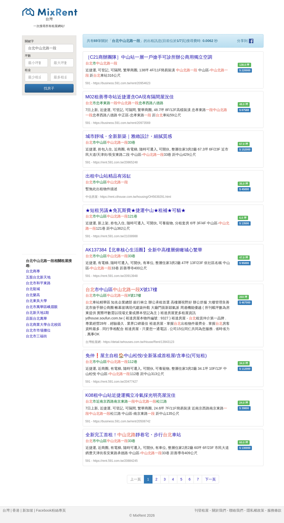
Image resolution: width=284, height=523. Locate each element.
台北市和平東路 (38, 283)
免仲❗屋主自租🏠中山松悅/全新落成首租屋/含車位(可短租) (146, 355)
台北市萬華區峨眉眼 (42, 307)
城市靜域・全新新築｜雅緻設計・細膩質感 (128, 136)
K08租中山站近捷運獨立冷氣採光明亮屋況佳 (130, 395)
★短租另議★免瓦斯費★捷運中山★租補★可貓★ (135, 210)
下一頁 (210, 479)
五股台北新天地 (38, 277)
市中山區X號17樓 (121, 289)
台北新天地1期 (37, 313)
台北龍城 (33, 289)
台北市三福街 (36, 336)
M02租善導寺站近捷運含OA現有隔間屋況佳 (129, 96)
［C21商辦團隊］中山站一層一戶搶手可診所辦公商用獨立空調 (148, 57)
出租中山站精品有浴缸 (108, 176)
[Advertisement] (49, 174)
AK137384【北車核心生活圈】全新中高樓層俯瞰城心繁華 (143, 249)
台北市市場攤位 (38, 330)
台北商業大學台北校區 (43, 324)
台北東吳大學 (36, 301)
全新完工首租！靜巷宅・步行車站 (133, 434)
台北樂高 (33, 295)
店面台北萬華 (36, 318)
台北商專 (33, 271)
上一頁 (135, 479)
